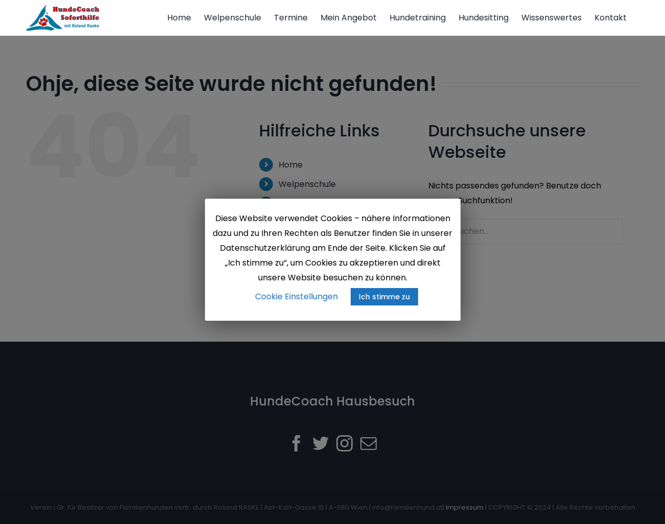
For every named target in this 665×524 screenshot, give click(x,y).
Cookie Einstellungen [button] (296, 296)
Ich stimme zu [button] (384, 297)
